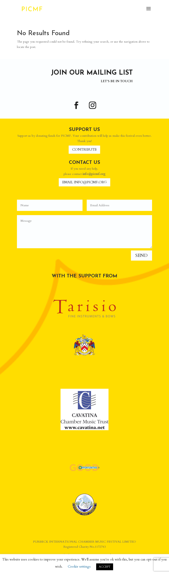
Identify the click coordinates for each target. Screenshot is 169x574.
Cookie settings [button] (79, 566)
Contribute (84, 149)
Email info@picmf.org (84, 182)
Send (141, 255)
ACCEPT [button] (104, 567)
